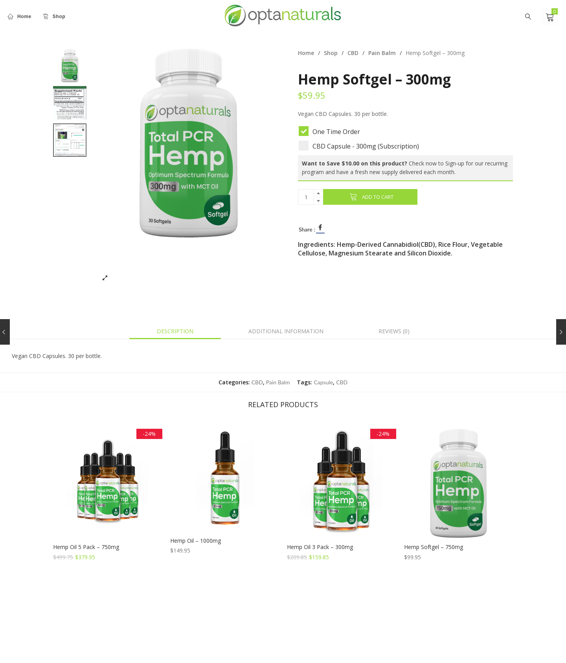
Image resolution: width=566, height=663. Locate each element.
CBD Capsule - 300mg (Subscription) (361, 146)
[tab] (175, 331)
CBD (352, 53)
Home (306, 53)
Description (175, 331)
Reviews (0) (394, 331)
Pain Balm (382, 53)
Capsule (323, 382)
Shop (331, 53)
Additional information (285, 331)
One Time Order (332, 131)
